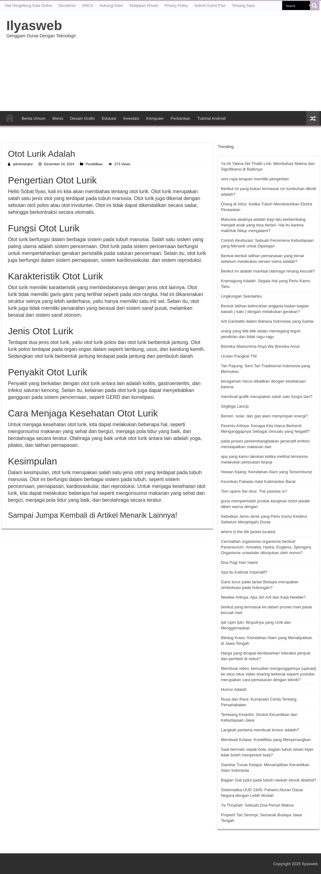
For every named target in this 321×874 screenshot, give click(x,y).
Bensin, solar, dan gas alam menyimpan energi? (264, 416)
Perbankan (180, 118)
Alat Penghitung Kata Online (28, 5)
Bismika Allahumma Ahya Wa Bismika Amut (260, 346)
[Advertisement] (201, 61)
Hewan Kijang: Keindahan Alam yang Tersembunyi (266, 471)
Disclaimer (67, 5)
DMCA (87, 5)
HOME (10, 117)
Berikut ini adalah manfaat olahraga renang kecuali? (268, 271)
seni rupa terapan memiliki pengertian (255, 179)
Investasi (131, 118)
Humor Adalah (233, 689)
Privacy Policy (176, 5)
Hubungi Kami (111, 5)
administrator (23, 164)
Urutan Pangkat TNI (239, 356)
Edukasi (109, 118)
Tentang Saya (243, 5)
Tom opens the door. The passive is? (254, 491)
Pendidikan (94, 164)
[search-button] (314, 5)
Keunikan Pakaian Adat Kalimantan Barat (258, 481)
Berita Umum (33, 118)
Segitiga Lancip (235, 406)
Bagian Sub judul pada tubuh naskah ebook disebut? (268, 780)
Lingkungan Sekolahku (241, 296)
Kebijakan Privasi (143, 5)
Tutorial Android (211, 118)
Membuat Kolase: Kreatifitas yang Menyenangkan (266, 739)
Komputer (155, 118)
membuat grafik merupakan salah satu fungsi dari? (266, 396)
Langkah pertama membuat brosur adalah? (260, 730)
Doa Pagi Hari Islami (239, 562)
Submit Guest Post (209, 5)
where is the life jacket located (248, 531)
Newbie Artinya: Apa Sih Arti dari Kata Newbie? (263, 597)
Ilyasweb (34, 25)
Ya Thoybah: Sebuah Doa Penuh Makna (257, 805)
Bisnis (57, 118)
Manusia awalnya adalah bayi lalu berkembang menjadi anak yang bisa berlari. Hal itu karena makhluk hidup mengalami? (263, 225)
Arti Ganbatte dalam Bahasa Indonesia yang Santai (267, 321)
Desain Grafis (82, 118)
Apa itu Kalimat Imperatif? (244, 572)
